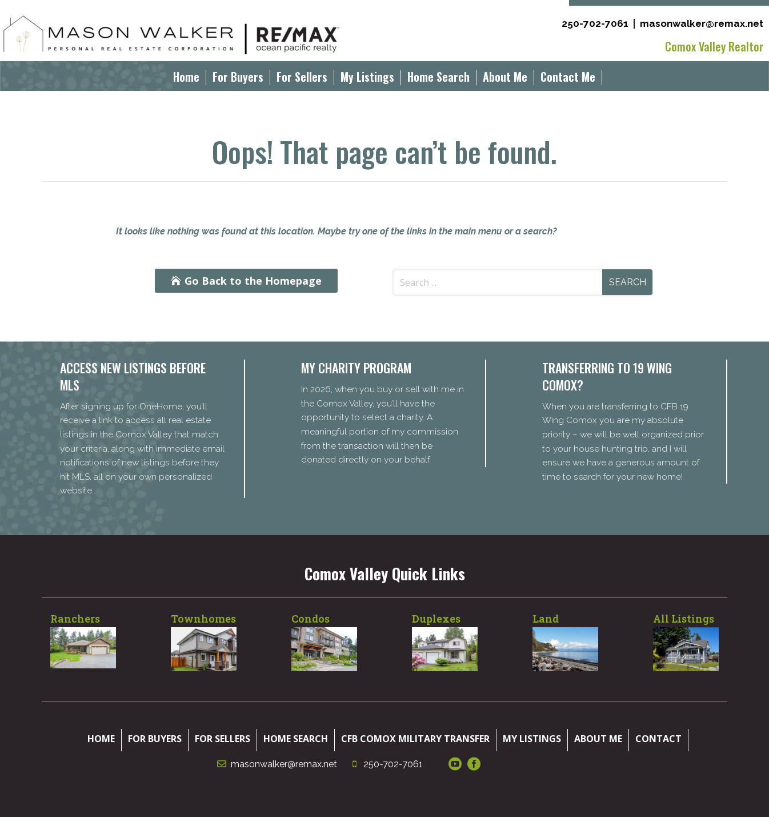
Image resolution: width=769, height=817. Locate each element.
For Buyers (238, 79)
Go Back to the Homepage (253, 281)
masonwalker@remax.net (701, 23)
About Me (505, 79)
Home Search (438, 79)
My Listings (367, 79)
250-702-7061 (595, 23)
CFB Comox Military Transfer (415, 738)
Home (186, 79)
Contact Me (567, 79)
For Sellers (302, 79)
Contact (658, 738)
